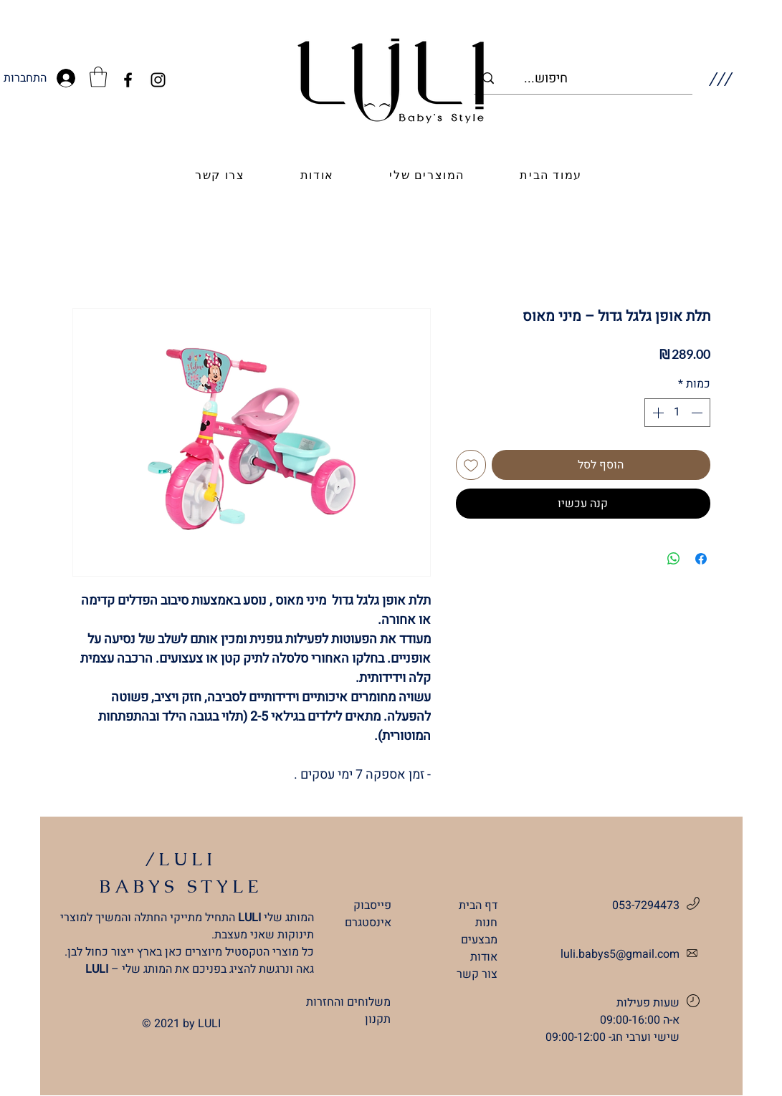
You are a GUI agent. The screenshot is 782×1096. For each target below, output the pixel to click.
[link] (98, 77)
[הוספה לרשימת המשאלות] (471, 465)
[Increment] (657, 412)
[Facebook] (128, 80)
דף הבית (478, 905)
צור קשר (477, 974)
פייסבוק (372, 905)
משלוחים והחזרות (348, 1002)
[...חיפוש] (604, 78)
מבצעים (479, 939)
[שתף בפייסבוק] (701, 558)
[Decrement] (698, 412)
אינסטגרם (368, 922)
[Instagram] (158, 80)
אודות (483, 957)
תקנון (378, 1019)
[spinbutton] (677, 412)
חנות (486, 922)
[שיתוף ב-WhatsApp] (673, 558)
